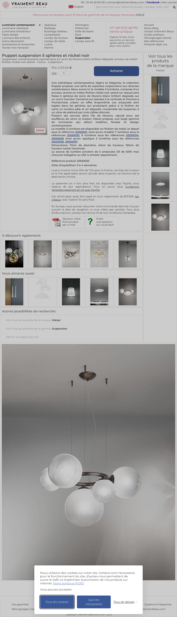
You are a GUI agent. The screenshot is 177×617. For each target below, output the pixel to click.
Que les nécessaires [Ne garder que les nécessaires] (93, 602)
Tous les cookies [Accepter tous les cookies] (57, 602)
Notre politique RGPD (68, 583)
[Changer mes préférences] (123, 602)
